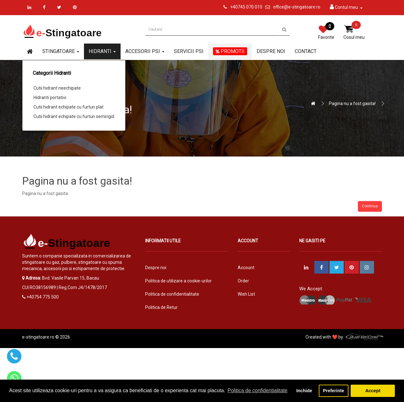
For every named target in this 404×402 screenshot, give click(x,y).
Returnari (247, 307)
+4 (232, 6)
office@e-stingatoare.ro (296, 6)
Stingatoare (60, 51)
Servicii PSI (189, 51)
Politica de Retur (161, 307)
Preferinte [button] (333, 390)
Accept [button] (372, 390)
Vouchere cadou (254, 320)
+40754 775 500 (43, 296)
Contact (306, 51)
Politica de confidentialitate (172, 294)
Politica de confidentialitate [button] (257, 390)
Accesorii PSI (144, 51)
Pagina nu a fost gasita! (352, 103)
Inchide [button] (304, 390)
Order (243, 280)
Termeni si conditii (163, 320)
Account (246, 267)
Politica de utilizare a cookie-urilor (178, 280)
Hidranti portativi (49, 97)
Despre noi (271, 51)
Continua (370, 206)
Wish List (246, 294)
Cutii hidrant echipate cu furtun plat (68, 106)
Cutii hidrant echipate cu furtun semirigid (73, 116)
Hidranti (102, 51)
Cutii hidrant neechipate (57, 88)
